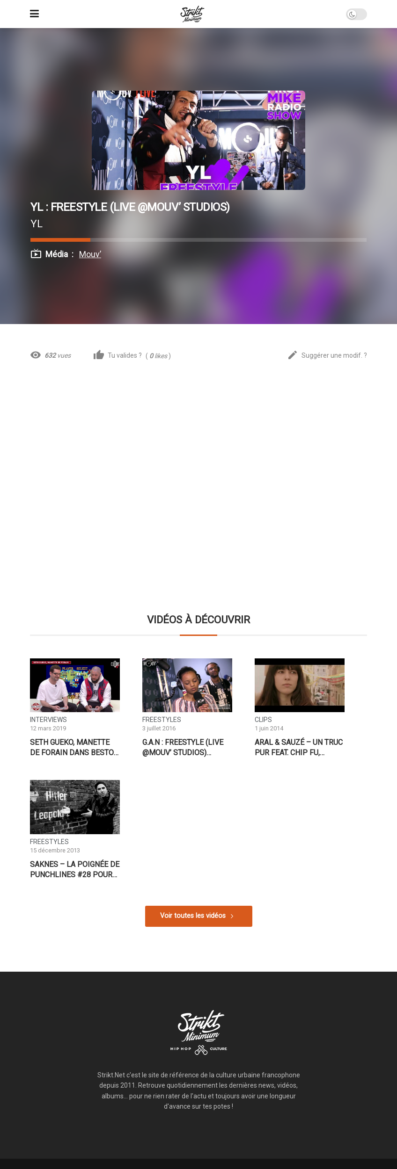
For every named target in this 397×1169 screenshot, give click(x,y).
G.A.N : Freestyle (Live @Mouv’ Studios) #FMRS (182, 748)
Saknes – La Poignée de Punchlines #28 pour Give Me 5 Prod (74, 870)
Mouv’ (90, 254)
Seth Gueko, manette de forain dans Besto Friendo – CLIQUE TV (72, 748)
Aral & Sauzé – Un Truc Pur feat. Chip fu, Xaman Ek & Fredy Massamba (299, 748)
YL (36, 223)
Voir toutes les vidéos (193, 916)
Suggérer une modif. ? (327, 355)
